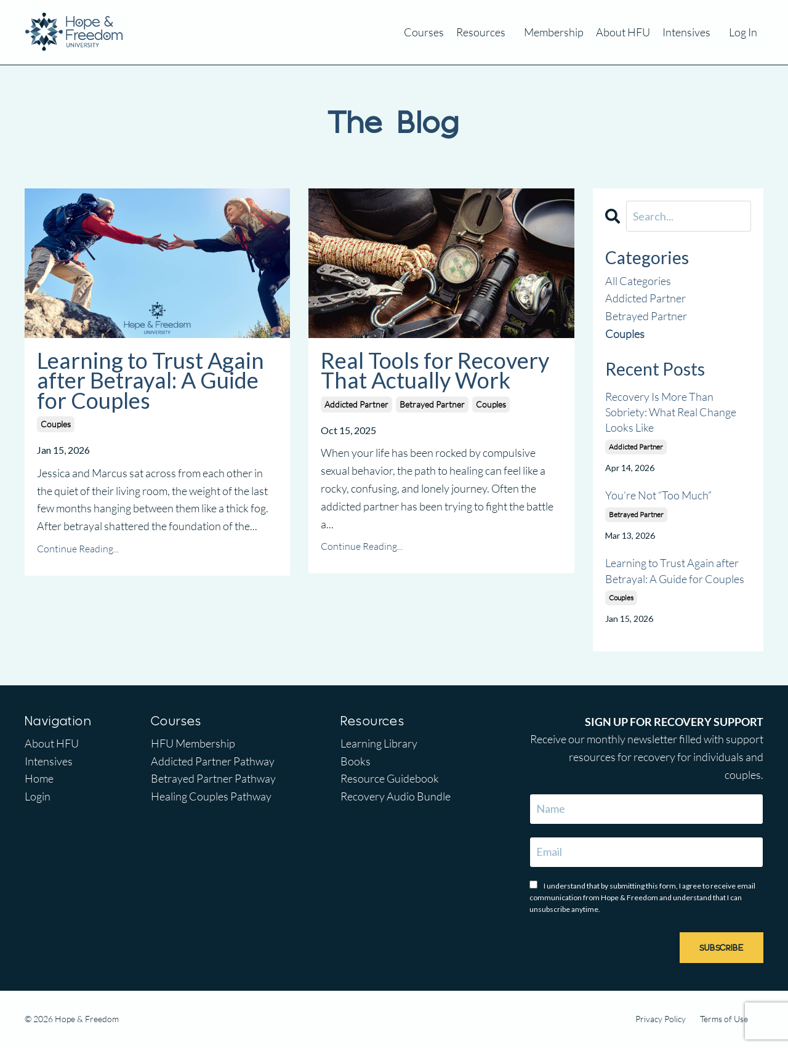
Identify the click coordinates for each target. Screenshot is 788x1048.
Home (39, 778)
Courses (424, 32)
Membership (554, 32)
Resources (480, 32)
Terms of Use (724, 1019)
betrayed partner (432, 404)
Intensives (686, 32)
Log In (743, 32)
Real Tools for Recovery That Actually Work (435, 370)
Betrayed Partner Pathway (213, 778)
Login (37, 796)
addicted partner (356, 404)
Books (355, 761)
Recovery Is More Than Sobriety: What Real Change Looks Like (670, 412)
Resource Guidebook (389, 778)
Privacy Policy (660, 1019)
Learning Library (378, 743)
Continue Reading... (78, 548)
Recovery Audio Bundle (395, 796)
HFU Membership (193, 743)
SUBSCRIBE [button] (721, 948)
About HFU (623, 32)
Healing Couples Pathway (211, 796)
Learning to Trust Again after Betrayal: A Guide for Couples (150, 380)
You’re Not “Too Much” (658, 495)
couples (56, 424)
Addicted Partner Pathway (213, 761)
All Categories (638, 281)
